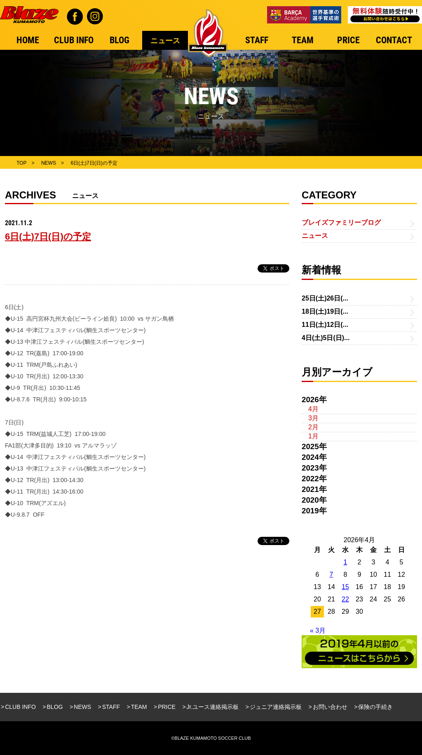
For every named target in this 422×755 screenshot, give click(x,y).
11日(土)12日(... (325, 324)
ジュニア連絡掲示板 (276, 707)
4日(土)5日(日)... (325, 337)
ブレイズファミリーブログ (341, 222)
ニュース (315, 235)
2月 (313, 427)
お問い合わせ (330, 707)
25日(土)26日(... (325, 298)
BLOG (55, 707)
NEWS (82, 707)
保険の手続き (375, 707)
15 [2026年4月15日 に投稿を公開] (345, 586)
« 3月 (318, 630)
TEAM (139, 707)
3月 (313, 418)
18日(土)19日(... (325, 311)
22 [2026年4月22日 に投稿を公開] (345, 599)
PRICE (167, 707)
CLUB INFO (20, 707)
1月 (313, 436)
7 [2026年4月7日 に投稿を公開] (331, 574)
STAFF (111, 707)
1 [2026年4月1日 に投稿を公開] (345, 562)
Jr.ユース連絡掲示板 (213, 707)
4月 (313, 408)
